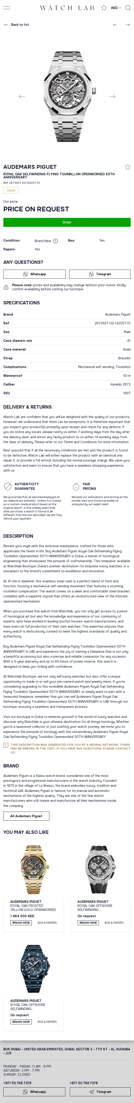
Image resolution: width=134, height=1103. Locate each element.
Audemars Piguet (30, 167)
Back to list (16, 24)
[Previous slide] (22, 96)
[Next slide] (112, 96)
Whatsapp (34, 274)
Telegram (100, 274)
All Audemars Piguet (26, 816)
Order (67, 222)
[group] (67, 96)
